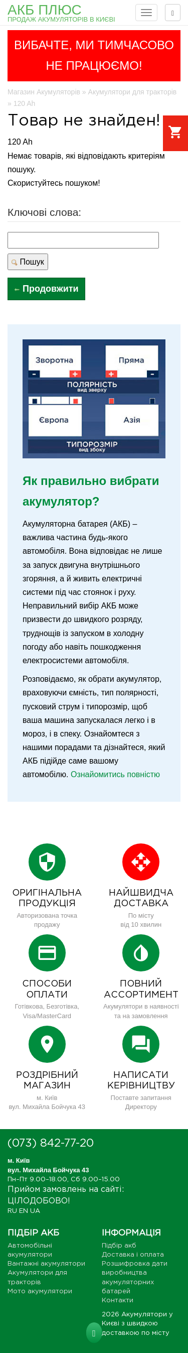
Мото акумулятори (40, 1291)
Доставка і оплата (133, 1255)
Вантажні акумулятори (46, 1264)
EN (23, 1211)
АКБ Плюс (61, 13)
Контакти (117, 1300)
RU (12, 1211)
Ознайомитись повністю (115, 774)
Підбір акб (119, 1246)
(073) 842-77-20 (51, 1144)
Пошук (28, 262)
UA (35, 1211)
